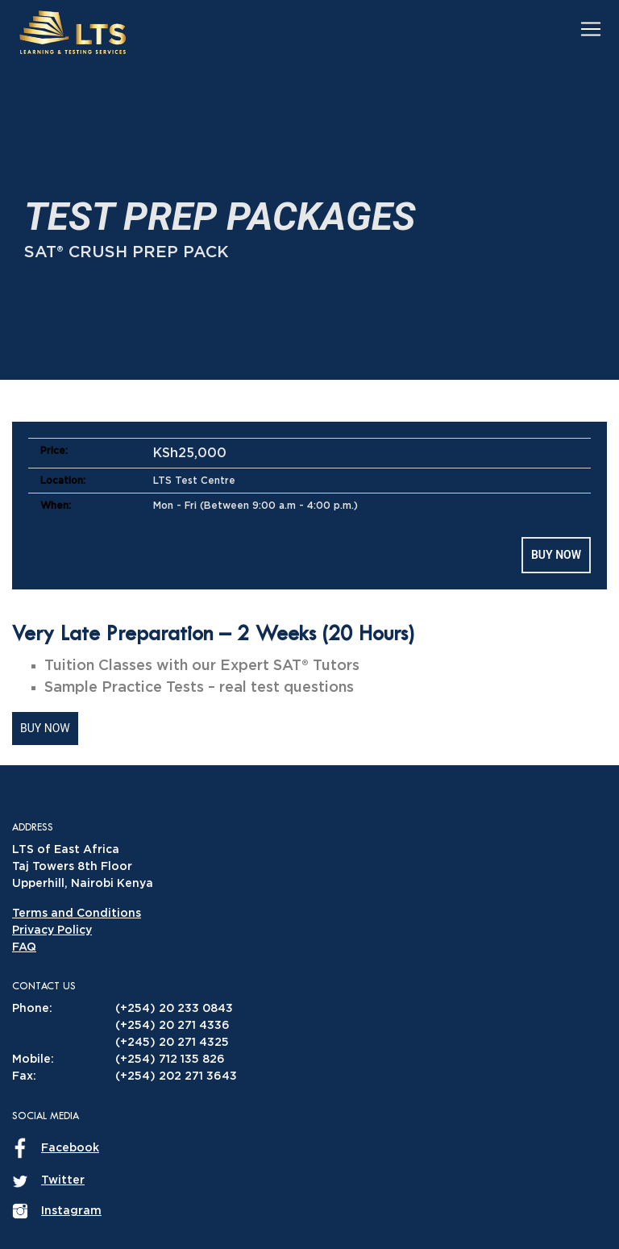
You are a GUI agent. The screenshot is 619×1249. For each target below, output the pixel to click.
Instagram (71, 1211)
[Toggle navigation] (591, 28)
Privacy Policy (52, 930)
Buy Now (556, 554)
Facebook (70, 1148)
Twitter (63, 1180)
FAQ (24, 947)
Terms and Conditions (76, 913)
